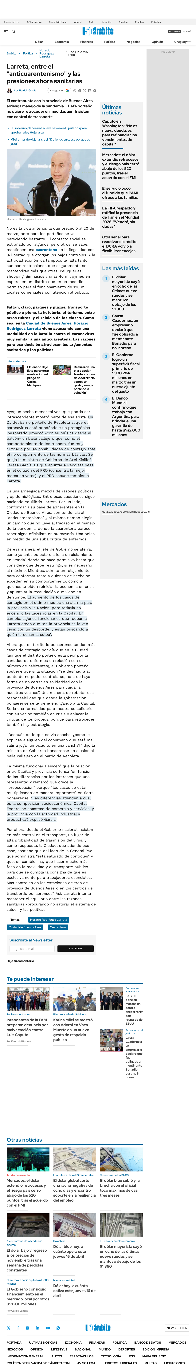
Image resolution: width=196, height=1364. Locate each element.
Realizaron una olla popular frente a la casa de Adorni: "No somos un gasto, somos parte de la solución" (85, 380)
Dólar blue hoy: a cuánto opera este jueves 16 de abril (69, 1251)
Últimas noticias (43, 1343)
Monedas (107, 512)
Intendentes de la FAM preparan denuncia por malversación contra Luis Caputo (27, 1027)
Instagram (27, 1328)
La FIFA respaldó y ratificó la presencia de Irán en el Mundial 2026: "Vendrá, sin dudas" (120, 217)
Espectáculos (81, 1356)
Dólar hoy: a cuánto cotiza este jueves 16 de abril (74, 1290)
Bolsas (118, 512)
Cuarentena (58, 927)
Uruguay (180, 42)
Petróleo (156, 22)
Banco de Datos (147, 1343)
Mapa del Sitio (154, 1356)
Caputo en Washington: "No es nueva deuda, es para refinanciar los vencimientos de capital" (119, 133)
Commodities (131, 512)
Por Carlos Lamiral (17, 1310)
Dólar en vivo (34, 22)
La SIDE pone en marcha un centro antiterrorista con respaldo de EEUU (135, 1010)
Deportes (126, 1349)
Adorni (77, 22)
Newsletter (187, 42)
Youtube (48, 1328)
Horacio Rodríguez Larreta (46, 53)
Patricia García (27, 90)
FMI (91, 22)
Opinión (157, 42)
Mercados (177, 1343)
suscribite (174, 31)
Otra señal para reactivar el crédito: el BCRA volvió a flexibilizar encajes (119, 244)
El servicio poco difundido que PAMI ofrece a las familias (120, 193)
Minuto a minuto (20, 1175)
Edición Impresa (156, 1349)
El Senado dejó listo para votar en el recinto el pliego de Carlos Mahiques (38, 376)
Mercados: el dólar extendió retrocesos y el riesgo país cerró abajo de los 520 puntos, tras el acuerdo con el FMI (120, 166)
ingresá (187, 31)
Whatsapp (58, 1328)
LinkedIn (37, 1328)
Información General (25, 1356)
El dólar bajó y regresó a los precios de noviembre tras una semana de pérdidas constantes (27, 1260)
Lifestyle (59, 1349)
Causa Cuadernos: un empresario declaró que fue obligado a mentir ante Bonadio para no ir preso (125, 331)
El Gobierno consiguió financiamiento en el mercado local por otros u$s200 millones (28, 1296)
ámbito (12, 53)
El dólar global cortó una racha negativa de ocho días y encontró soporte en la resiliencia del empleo (74, 1190)
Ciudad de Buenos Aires (48, 323)
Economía (62, 42)
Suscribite (76, 948)
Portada (14, 1343)
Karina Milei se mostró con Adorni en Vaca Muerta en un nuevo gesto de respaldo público (73, 1029)
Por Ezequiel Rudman (19, 1041)
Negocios (133, 42)
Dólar (39, 42)
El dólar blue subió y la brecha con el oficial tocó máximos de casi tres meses (120, 1188)
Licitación (106, 22)
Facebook (18, 1328)
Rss (132, 1356)
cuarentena (46, 249)
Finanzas (86, 42)
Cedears (144, 512)
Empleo (123, 22)
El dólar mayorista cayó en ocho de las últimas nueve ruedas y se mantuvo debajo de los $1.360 (126, 293)
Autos (56, 1356)
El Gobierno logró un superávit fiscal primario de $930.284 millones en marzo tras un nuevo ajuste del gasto (126, 373)
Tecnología (111, 1356)
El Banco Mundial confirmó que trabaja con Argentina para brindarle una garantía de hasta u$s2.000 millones (126, 416)
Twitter (8, 1328)
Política (109, 42)
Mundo (105, 1349)
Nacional (83, 1349)
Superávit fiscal (58, 22)
